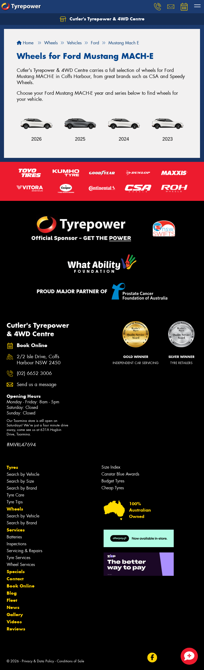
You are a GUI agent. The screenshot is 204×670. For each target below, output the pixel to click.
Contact (15, 579)
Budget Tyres (112, 481)
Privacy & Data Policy (38, 661)
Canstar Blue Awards (120, 474)
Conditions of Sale (70, 661)
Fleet (12, 600)
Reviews (16, 629)
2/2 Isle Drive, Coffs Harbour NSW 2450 (39, 360)
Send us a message (36, 385)
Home (25, 43)
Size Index (110, 467)
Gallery (15, 614)
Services (16, 530)
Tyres (12, 467)
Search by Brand (22, 488)
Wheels (15, 509)
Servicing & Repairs (24, 551)
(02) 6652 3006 (34, 373)
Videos (14, 622)
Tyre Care (15, 495)
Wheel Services (21, 564)
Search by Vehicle (23, 474)
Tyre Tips (15, 502)
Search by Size (20, 481)
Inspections (16, 544)
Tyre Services (18, 557)
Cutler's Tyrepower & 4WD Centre (102, 19)
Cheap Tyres (112, 488)
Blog (12, 593)
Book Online (21, 586)
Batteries (14, 537)
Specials (16, 571)
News (13, 607)
